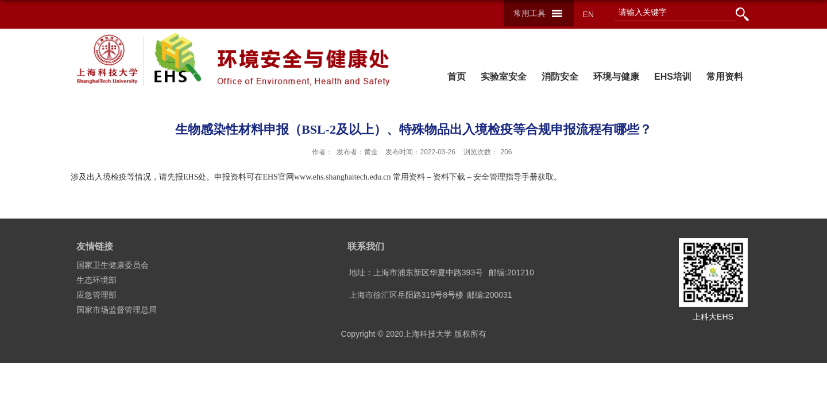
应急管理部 (96, 294)
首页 (456, 76)
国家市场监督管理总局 (116, 309)
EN (588, 14)
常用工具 (529, 13)
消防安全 (560, 76)
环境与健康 (616, 76)
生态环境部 (96, 280)
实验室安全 (504, 76)
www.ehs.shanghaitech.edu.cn (342, 177)
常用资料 (724, 76)
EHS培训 (672, 76)
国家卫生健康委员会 (112, 265)
